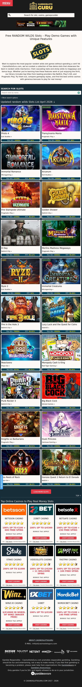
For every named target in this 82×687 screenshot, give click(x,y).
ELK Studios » (6, 136)
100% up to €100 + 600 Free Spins (13, 529)
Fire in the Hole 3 (10, 324)
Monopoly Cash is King (53, 362)
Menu (6, 3)
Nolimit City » (47, 213)
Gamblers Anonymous (40, 668)
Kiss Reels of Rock (10, 477)
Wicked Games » (48, 404)
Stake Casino (14, 559)
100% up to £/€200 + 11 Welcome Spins (41, 571)
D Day (4, 248)
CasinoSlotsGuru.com (36, 681)
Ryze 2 (4, 286)
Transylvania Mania (52, 133)
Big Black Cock (49, 401)
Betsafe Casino (68, 518)
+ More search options (9, 98)
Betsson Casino (14, 518)
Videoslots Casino (41, 559)
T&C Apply (9, 541)
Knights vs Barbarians (12, 439)
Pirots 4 (5, 133)
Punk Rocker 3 (8, 401)
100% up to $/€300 (41, 528)
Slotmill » (45, 328)
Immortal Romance (11, 171)
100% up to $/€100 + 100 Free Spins (68, 570)
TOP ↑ (78, 496)
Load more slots (41, 492)
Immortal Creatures (52, 286)
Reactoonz (6, 362)
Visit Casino (14, 538)
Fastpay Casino (68, 559)
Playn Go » (5, 366)
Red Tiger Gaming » (49, 366)
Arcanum (46, 171)
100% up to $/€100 (41, 612)
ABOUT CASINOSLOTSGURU (41, 640)
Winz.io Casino (13, 603)
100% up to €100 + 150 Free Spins (68, 529)
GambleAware (68, 665)
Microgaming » (7, 175)
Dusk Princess (49, 439)
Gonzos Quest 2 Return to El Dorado (60, 477)
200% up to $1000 (14, 569)
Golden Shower (50, 210)
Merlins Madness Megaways (56, 248)
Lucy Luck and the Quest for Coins (59, 324)
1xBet (41, 603)
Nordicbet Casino (68, 603)
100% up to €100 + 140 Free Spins (68, 613)
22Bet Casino (40, 518)
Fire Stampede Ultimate (13, 210)
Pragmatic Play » (48, 136)
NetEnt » (45, 480)
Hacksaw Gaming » (49, 442)
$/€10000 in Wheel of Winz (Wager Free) (14, 614)
